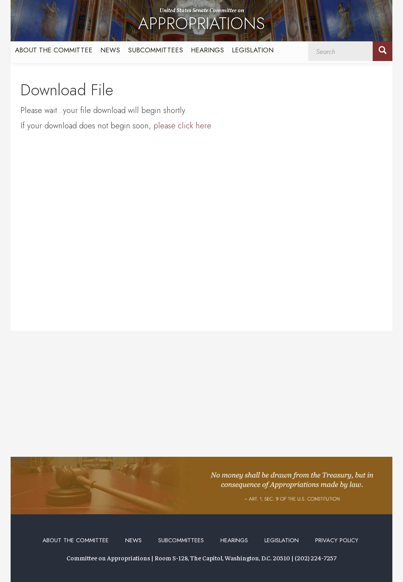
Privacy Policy (337, 540)
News (110, 50)
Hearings (207, 50)
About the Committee (53, 50)
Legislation (253, 50)
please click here (182, 126)
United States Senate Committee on (201, 21)
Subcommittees (155, 50)
